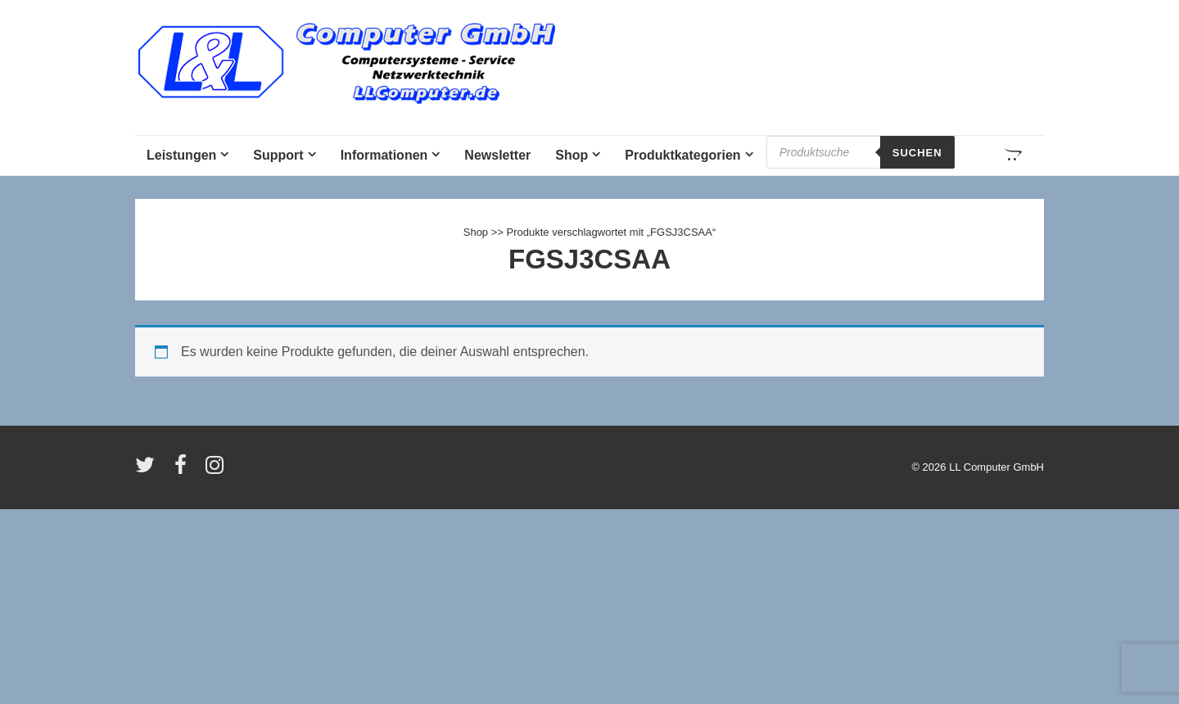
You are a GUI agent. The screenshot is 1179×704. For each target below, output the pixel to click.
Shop (571, 155)
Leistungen (181, 155)
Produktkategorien (682, 155)
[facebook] (184, 470)
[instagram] (217, 470)
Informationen (384, 155)
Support (278, 155)
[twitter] (148, 470)
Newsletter (497, 155)
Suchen (917, 153)
